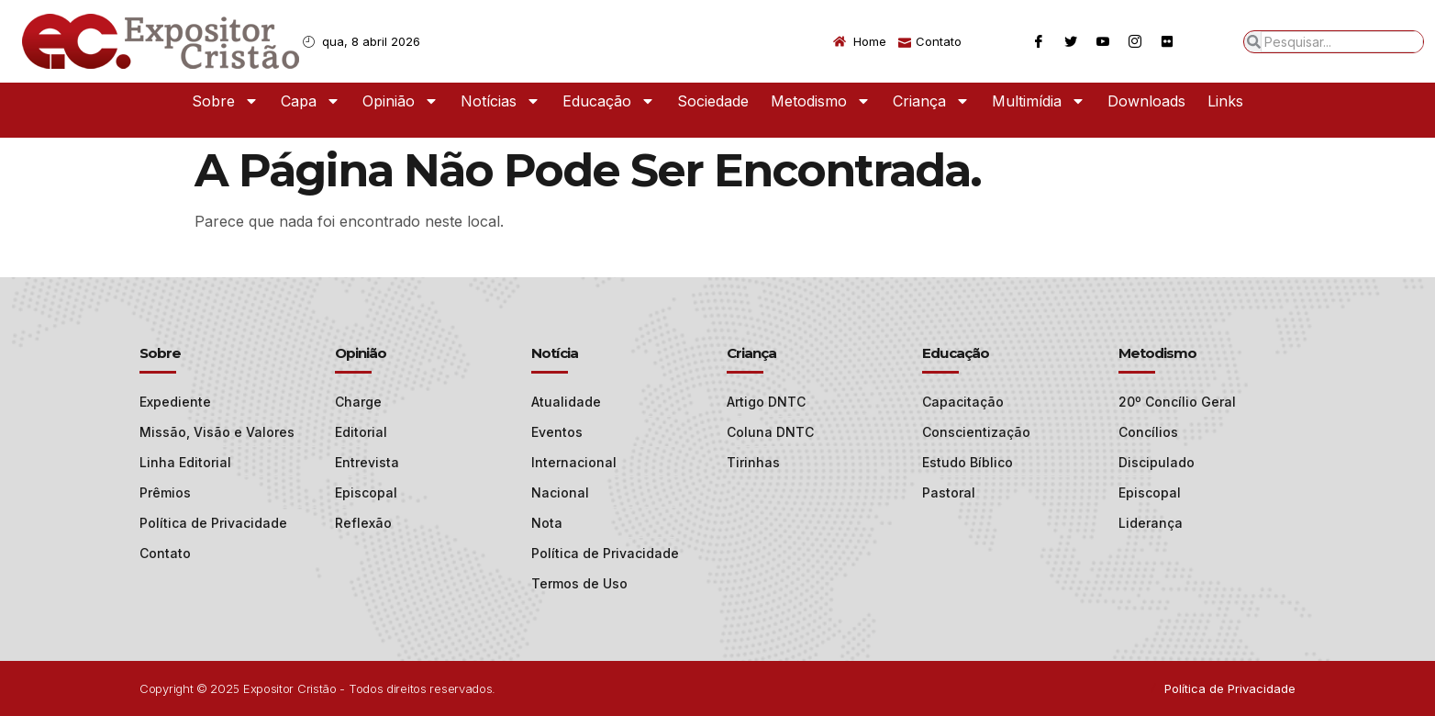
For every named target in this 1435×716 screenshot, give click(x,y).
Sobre (225, 101)
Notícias (500, 101)
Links (1225, 101)
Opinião (400, 101)
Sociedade (713, 101)
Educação (608, 101)
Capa (310, 101)
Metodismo (821, 101)
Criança (931, 101)
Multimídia (1038, 101)
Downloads (1146, 101)
